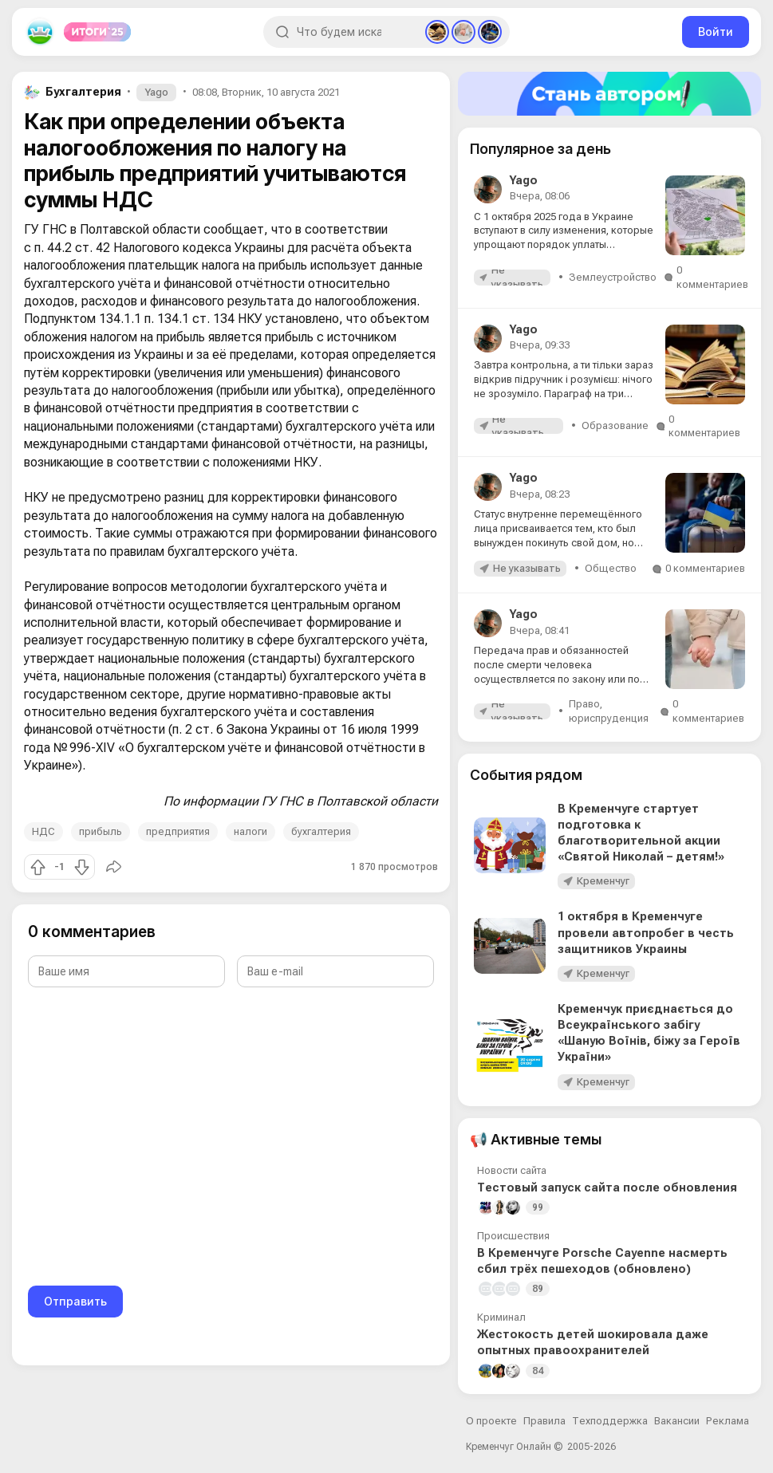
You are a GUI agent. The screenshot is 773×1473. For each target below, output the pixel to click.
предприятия (178, 831)
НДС (43, 831)
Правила (544, 1421)
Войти (715, 31)
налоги (250, 831)
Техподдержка (610, 1421)
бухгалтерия (321, 831)
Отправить (75, 1301)
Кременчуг (603, 881)
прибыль (100, 831)
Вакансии (677, 1421)
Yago (156, 92)
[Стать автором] (609, 94)
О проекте (491, 1421)
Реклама (727, 1421)
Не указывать (517, 277)
